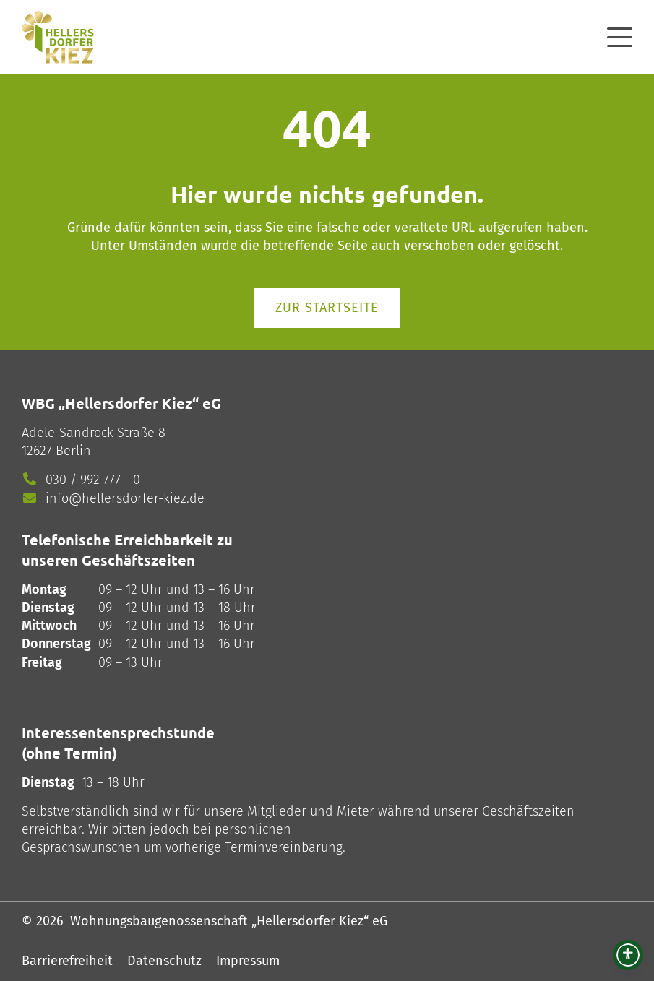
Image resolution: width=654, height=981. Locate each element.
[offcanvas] (619, 35)
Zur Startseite (327, 308)
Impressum (248, 961)
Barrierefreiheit (67, 961)
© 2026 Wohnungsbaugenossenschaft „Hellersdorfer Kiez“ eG (204, 921)
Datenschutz (164, 961)
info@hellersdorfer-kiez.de (125, 498)
